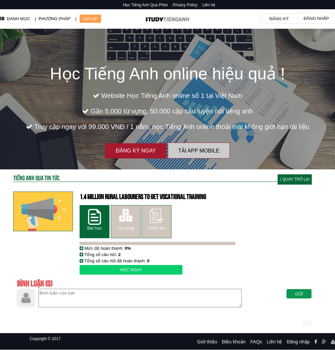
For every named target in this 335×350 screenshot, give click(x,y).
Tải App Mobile (198, 150)
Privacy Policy (185, 5)
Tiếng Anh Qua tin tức (36, 177)
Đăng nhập (316, 18)
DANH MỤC (15, 18)
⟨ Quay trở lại (295, 179)
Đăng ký (279, 18)
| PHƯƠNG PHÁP (52, 18)
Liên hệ (209, 5)
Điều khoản (233, 341)
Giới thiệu (207, 341)
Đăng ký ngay (136, 150)
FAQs (256, 341)
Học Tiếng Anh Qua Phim (145, 5)
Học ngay (131, 269)
